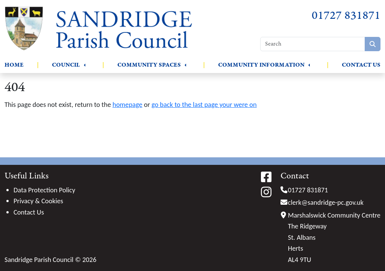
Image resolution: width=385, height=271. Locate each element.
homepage (127, 104)
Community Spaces (149, 65)
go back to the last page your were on (204, 104)
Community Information (261, 65)
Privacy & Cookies (38, 200)
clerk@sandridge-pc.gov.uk (326, 202)
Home (14, 65)
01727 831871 (346, 16)
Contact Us (361, 65)
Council (66, 65)
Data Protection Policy (44, 190)
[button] (84, 65)
